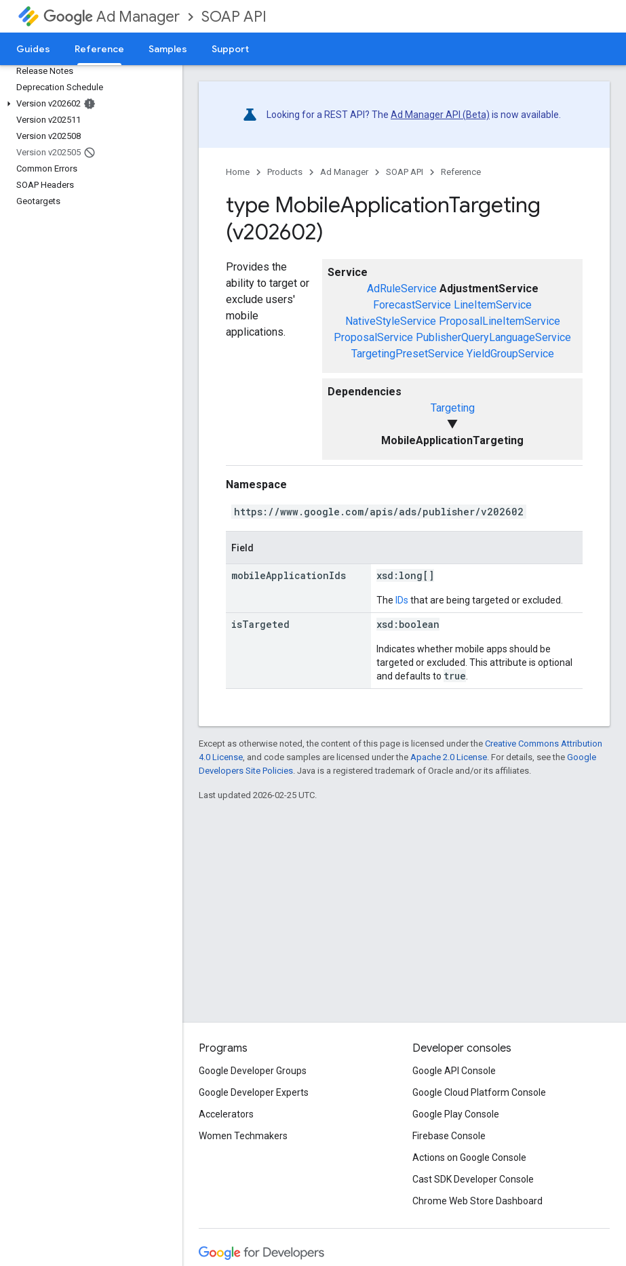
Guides (33, 49)
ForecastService (412, 304)
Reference (461, 172)
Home (238, 172)
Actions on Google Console (469, 1157)
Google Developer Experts (254, 1092)
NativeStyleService (390, 321)
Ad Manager (111, 16)
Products (284, 172)
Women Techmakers (243, 1135)
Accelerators (226, 1114)
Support (230, 49)
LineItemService (493, 304)
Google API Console (454, 1070)
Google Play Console (455, 1114)
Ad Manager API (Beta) (440, 114)
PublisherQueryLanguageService (493, 337)
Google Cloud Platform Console (479, 1092)
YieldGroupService (510, 353)
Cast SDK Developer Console (473, 1179)
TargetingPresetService (407, 353)
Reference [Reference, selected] (99, 49)
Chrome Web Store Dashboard (477, 1200)
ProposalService (373, 337)
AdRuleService (402, 288)
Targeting (453, 407)
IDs (401, 600)
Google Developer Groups (253, 1070)
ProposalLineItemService (499, 321)
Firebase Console (449, 1135)
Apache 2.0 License (448, 757)
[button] (88, 104)
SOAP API (234, 16)
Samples (168, 49)
